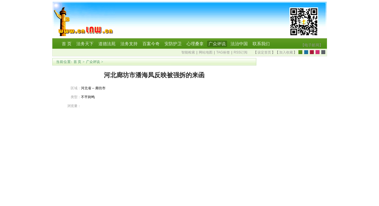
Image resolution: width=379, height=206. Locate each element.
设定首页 (264, 52)
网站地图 (206, 52)
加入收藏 (286, 52)
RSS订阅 (241, 52)
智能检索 (188, 52)
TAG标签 (223, 52)
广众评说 (93, 62)
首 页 (77, 62)
